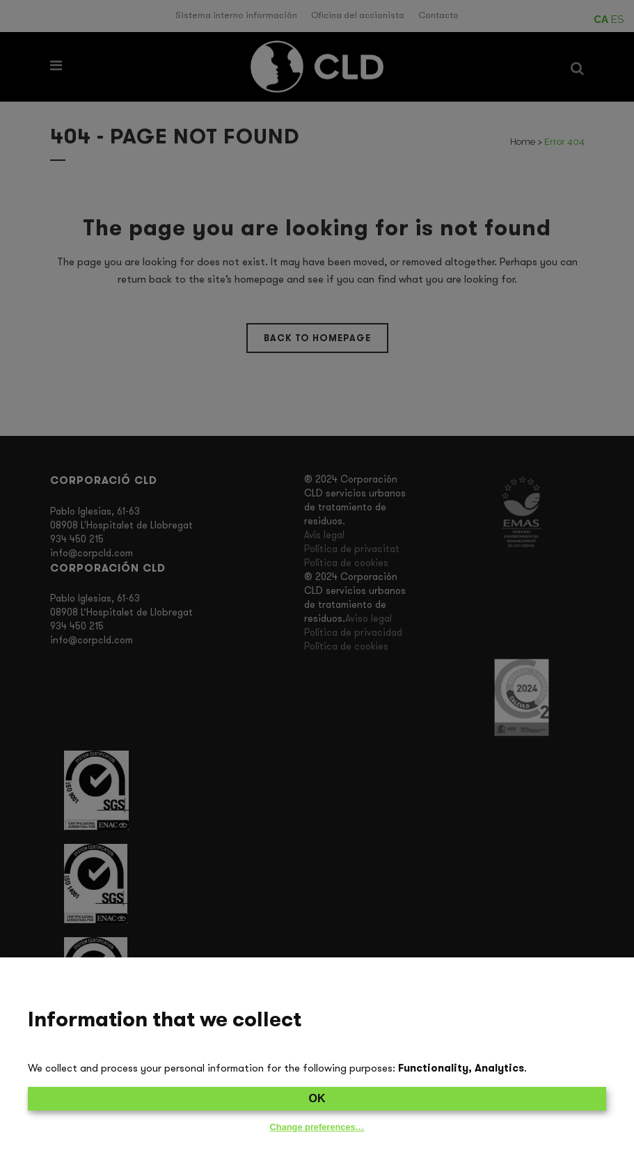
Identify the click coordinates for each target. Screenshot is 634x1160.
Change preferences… (317, 1127)
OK (317, 1098)
